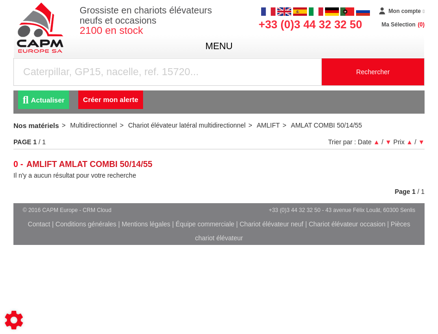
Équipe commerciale (204, 224)
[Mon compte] (402, 11)
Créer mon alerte (110, 99)
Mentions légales (146, 224)
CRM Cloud (97, 210)
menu (219, 46)
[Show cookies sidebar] (14, 320)
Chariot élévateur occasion (347, 224)
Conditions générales (86, 224)
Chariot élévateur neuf (271, 224)
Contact (39, 224)
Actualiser (43, 100)
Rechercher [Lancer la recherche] (372, 72)
